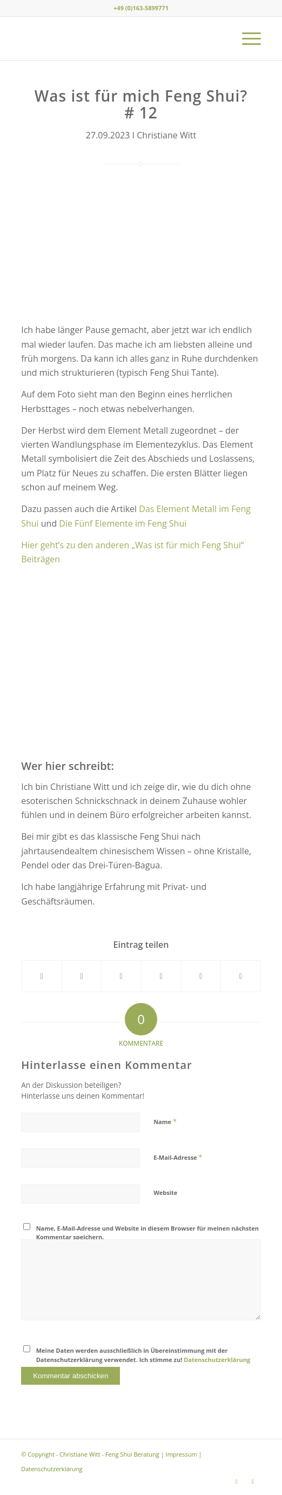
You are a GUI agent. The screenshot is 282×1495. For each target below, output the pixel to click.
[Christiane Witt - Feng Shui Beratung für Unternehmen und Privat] (117, 38)
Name (165, 1121)
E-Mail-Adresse (177, 1157)
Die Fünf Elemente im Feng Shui (122, 523)
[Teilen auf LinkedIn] (201, 976)
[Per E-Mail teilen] (240, 976)
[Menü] (246, 38)
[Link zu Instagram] (237, 1481)
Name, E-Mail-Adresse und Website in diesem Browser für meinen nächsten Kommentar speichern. (147, 1232)
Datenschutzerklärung (217, 1360)
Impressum (181, 1454)
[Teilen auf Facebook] (42, 976)
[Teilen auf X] (82, 976)
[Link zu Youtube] (253, 1481)
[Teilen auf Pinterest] (161, 976)
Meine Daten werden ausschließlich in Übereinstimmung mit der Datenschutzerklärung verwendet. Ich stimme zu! (143, 1355)
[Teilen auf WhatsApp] (121, 976)
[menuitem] (246, 38)
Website (165, 1192)
